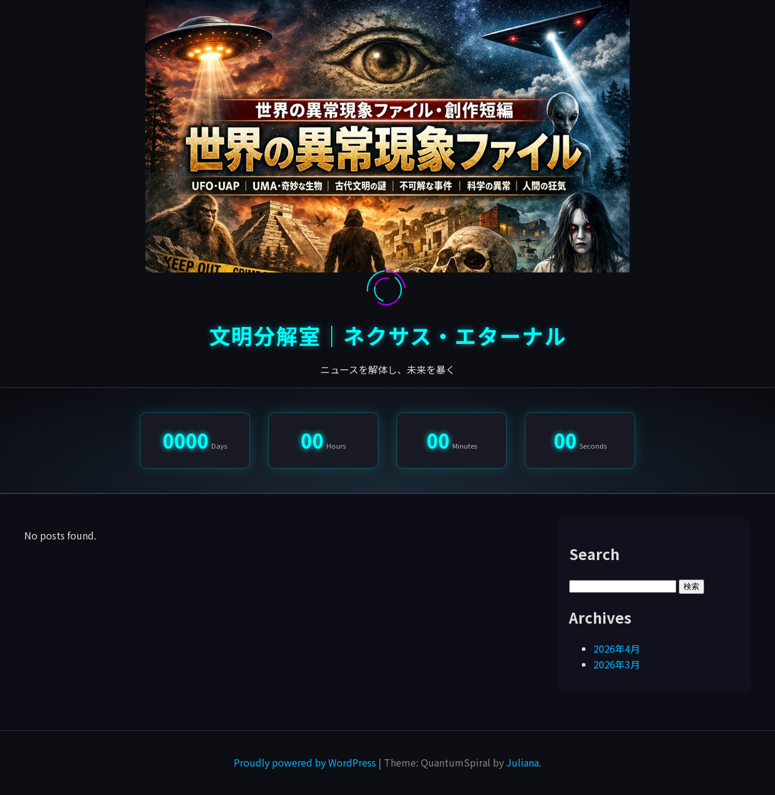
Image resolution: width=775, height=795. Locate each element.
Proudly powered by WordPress (306, 762)
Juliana (522, 762)
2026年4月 (616, 648)
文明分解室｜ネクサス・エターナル (388, 335)
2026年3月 (616, 664)
